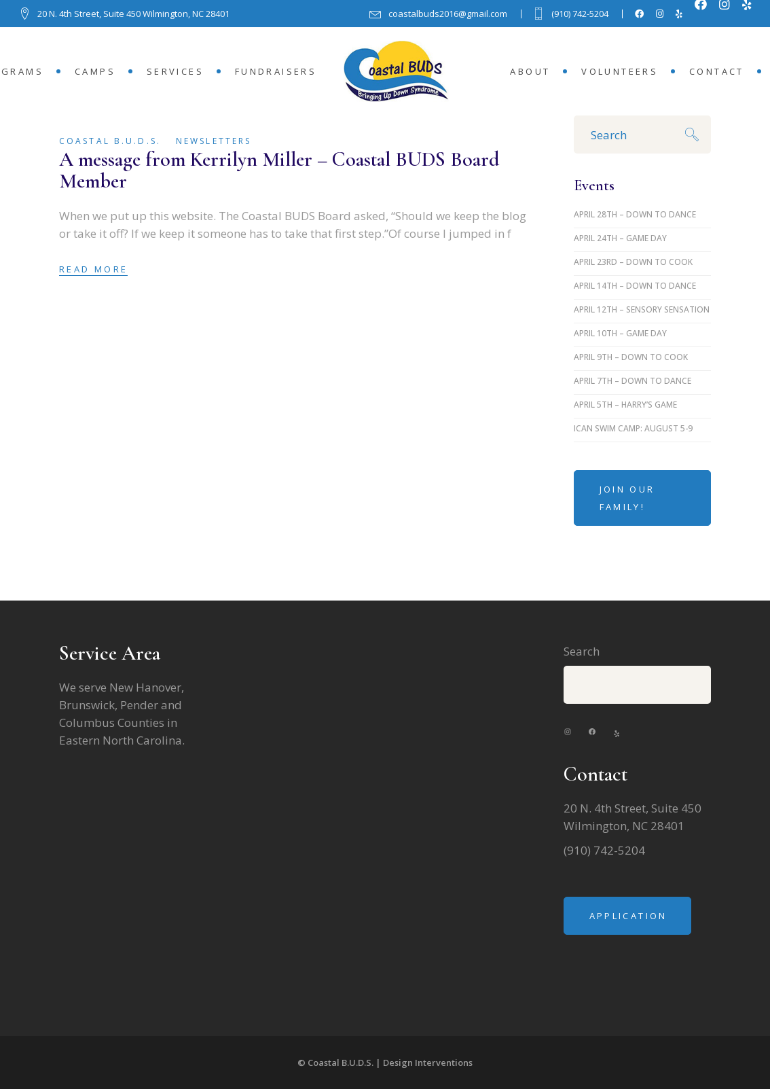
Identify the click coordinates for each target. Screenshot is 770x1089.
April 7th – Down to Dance (632, 381)
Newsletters (213, 141)
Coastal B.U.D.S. (110, 141)
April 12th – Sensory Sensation (642, 309)
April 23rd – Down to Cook (633, 262)
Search (582, 651)
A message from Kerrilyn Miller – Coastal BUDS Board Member (279, 170)
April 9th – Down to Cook (631, 357)
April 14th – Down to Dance (635, 285)
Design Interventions (428, 1062)
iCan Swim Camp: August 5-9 (633, 428)
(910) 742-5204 (604, 850)
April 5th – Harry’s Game (625, 404)
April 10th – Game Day (620, 333)
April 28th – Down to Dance (635, 214)
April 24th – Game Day (620, 238)
